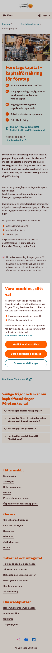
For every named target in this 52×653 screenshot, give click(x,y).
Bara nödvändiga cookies (26, 353)
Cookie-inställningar (26, 363)
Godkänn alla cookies (26, 344)
